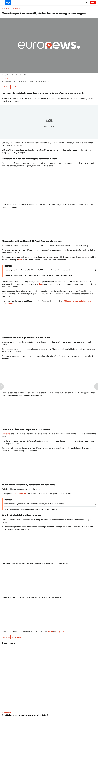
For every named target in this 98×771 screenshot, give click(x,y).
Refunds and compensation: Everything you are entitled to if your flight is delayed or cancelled (38, 275)
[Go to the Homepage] (8, 2)
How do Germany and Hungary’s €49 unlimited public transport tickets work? (32, 509)
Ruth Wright (7, 79)
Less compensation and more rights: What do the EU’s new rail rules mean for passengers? (37, 270)
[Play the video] (49, 45)
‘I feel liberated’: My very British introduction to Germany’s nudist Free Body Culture (34, 504)
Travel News (16, 8)
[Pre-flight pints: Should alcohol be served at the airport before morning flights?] (49, 715)
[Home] (2, 8)
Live (92, 3)
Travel (7, 8)
